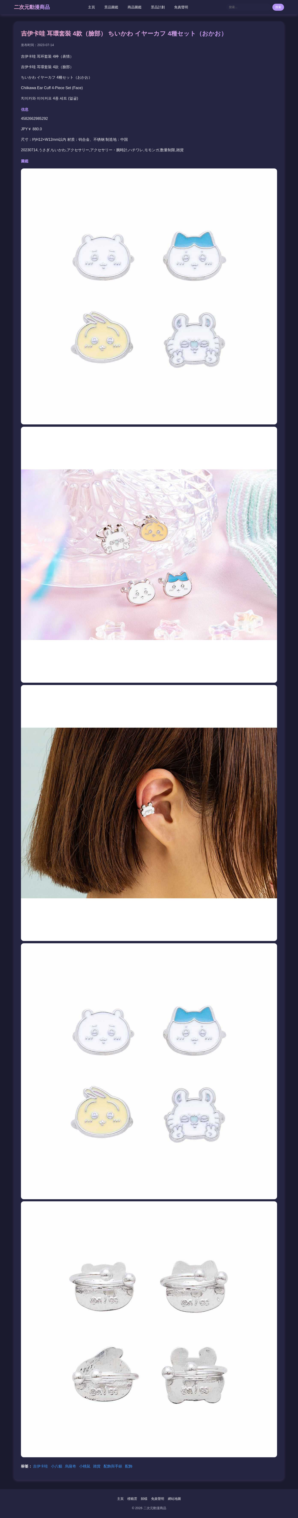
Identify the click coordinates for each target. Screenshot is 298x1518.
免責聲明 (181, 7)
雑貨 (97, 1466)
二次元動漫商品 (32, 7)
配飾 (128, 1466)
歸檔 (144, 1499)
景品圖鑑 (111, 7)
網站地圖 (174, 1499)
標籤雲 (132, 1499)
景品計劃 (158, 7)
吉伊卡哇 (41, 1466)
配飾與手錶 (113, 1466)
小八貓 (57, 1466)
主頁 (91, 7)
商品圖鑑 (135, 7)
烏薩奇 (71, 1466)
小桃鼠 (85, 1466)
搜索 (278, 7)
